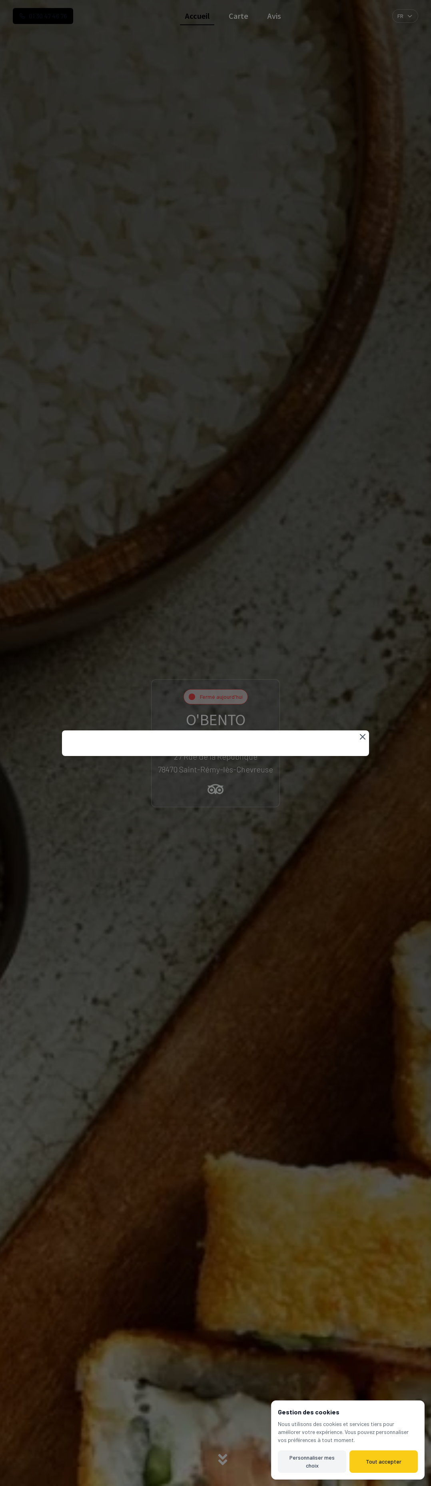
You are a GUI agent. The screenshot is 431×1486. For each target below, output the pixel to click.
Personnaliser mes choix (312, 1461)
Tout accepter (383, 1461)
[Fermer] (362, 737)
